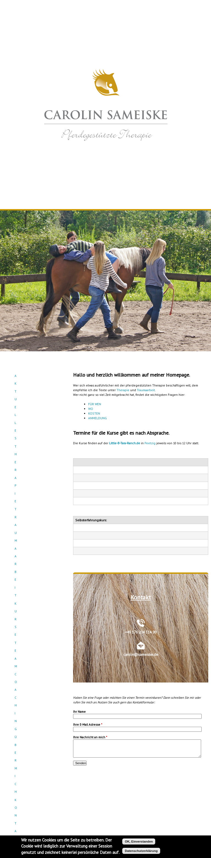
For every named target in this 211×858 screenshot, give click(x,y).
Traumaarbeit (36, 392)
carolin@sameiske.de (140, 654)
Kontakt (36, 424)
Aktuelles (36, 376)
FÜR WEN (94, 404)
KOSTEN (94, 413)
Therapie (122, 390)
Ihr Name (79, 711)
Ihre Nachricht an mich (90, 737)
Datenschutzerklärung (141, 850)
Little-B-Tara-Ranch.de (124, 443)
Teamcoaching (36, 408)
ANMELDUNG (97, 418)
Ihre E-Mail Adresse (87, 724)
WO (90, 409)
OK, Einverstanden (139, 841)
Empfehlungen (36, 432)
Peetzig (150, 443)
